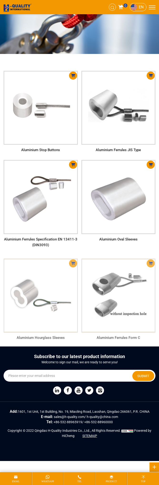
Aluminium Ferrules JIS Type (118, 150)
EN (141, 7)
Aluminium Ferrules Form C (118, 341)
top (143, 481)
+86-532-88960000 (98, 422)
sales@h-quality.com (69, 417)
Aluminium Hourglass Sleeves (41, 341)
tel (79, 481)
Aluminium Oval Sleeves (118, 239)
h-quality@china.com (102, 417)
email (16, 481)
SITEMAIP (89, 436)
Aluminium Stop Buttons (40, 150)
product (111, 481)
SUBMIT (143, 376)
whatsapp (47, 481)
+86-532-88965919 (68, 422)
